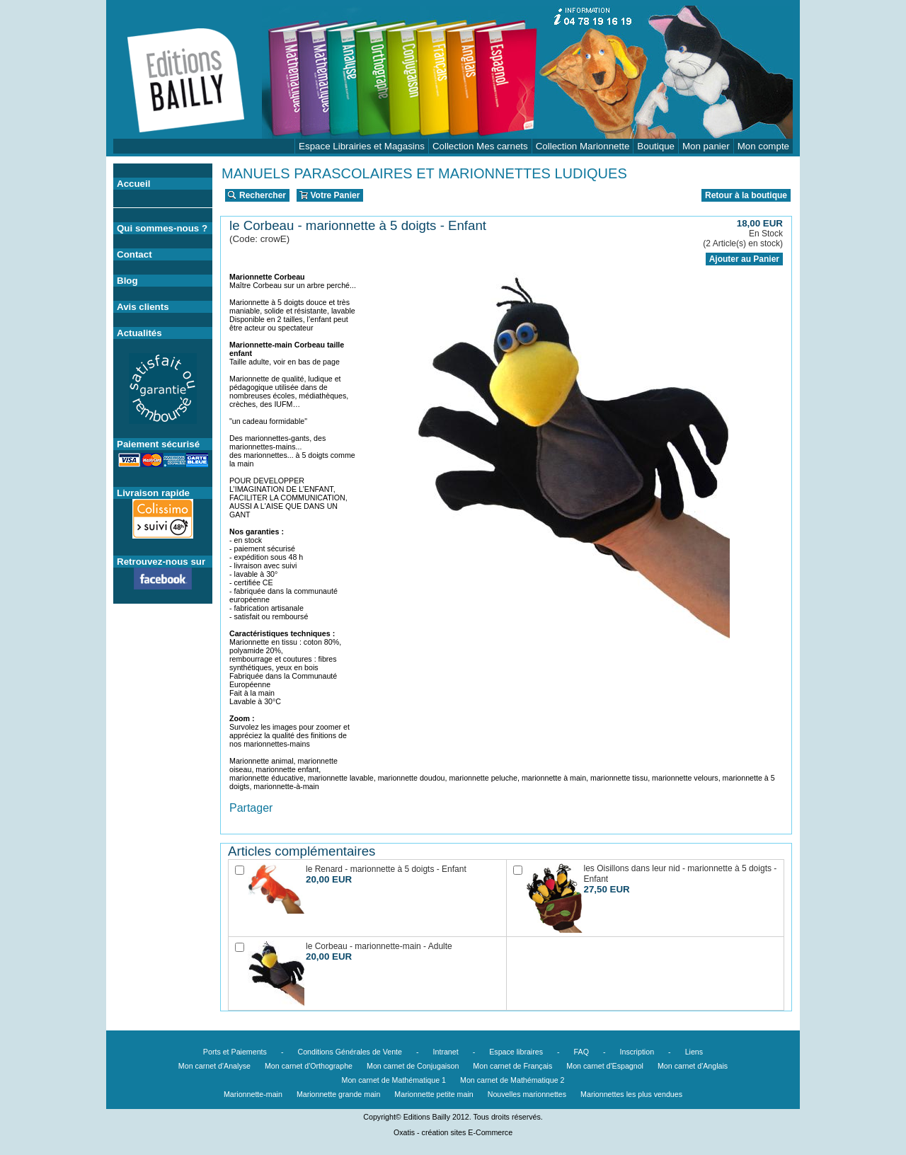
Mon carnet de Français (512, 1066)
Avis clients (143, 306)
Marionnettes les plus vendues (631, 1094)
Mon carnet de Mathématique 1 (394, 1080)
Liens (694, 1051)
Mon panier (706, 146)
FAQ (581, 1051)
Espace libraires (516, 1051)
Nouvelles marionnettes (527, 1094)
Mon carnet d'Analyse (214, 1066)
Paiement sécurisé (158, 444)
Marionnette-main (253, 1094)
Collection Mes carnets (480, 146)
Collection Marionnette (583, 146)
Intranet (446, 1051)
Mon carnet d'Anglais (693, 1066)
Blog (127, 280)
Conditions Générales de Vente (349, 1051)
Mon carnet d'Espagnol (604, 1066)
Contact (134, 254)
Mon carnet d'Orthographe (308, 1066)
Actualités (139, 333)
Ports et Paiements (235, 1051)
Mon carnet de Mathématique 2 (512, 1080)
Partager (251, 808)
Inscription (637, 1051)
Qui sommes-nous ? (162, 228)
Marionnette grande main (338, 1094)
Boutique (656, 146)
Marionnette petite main (433, 1094)
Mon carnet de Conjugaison (413, 1066)
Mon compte (763, 146)
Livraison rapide (153, 493)
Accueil (133, 183)
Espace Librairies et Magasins (362, 146)
